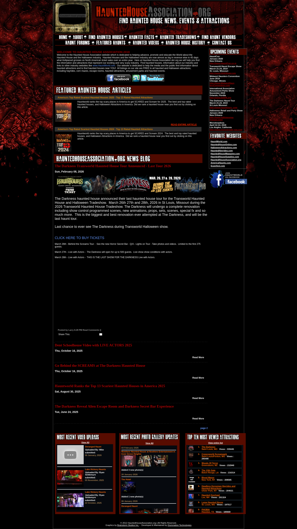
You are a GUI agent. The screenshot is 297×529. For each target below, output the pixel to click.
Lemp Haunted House (212, 502)
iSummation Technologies (179, 525)
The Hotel (126, 479)
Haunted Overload (210, 495)
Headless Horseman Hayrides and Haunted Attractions (218, 487)
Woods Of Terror (209, 463)
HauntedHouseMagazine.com (225, 154)
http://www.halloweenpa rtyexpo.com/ (222, 118)
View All (85, 442)
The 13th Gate (208, 470)
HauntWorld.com (219, 141)
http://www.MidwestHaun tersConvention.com (222, 84)
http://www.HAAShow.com (223, 73)
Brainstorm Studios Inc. (128, 525)
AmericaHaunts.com (221, 163)
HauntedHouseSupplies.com (225, 157)
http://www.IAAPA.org (220, 97)
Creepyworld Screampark (214, 454)
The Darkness (208, 447)
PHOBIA (205, 509)
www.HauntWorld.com (104, 65)
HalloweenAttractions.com (224, 147)
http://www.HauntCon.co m (223, 63)
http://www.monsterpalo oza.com (226, 129)
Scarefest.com (218, 166)
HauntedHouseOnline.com (224, 144)
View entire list (215, 443)
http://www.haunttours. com (223, 107)
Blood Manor (207, 477)
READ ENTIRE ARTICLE (184, 124)
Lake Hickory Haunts (95, 469)
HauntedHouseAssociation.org (226, 160)
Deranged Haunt (93, 447)
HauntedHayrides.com (222, 150)
